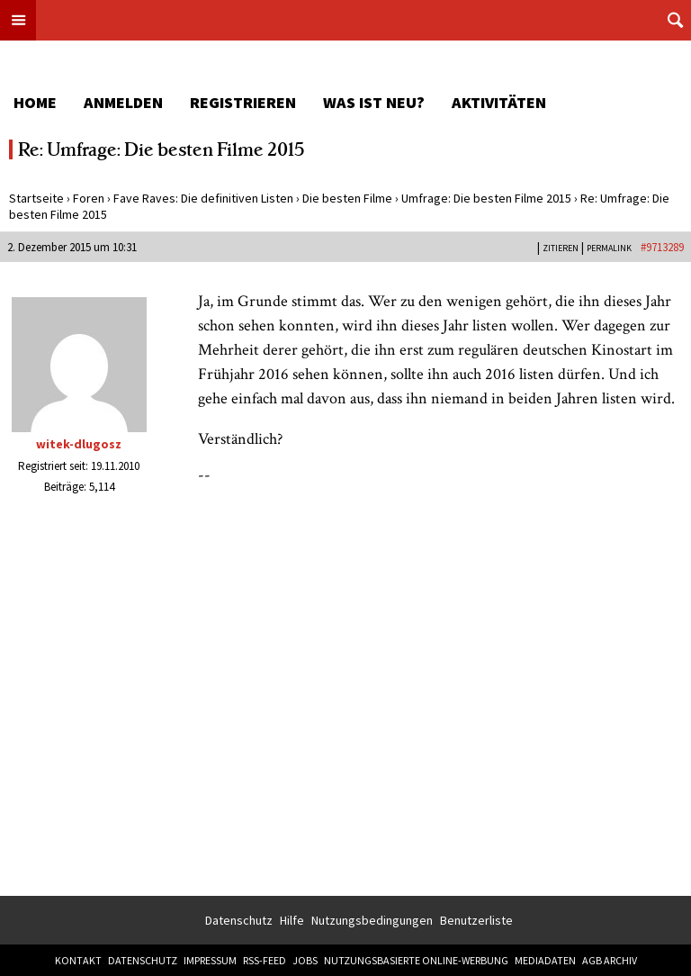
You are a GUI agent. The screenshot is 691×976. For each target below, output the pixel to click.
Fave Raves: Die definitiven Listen (203, 198)
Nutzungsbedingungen (372, 920)
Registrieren (243, 102)
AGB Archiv (609, 960)
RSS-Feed (264, 960)
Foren (88, 198)
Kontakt (78, 960)
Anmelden (123, 102)
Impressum (210, 960)
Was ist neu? (374, 102)
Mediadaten (545, 960)
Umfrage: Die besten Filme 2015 (486, 198)
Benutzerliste (476, 920)
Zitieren (561, 248)
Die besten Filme (347, 198)
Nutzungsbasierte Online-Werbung (416, 960)
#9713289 (662, 247)
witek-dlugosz (78, 444)
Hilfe (292, 920)
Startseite (36, 198)
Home (35, 102)
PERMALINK (609, 248)
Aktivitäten (499, 102)
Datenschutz (239, 920)
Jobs (305, 960)
